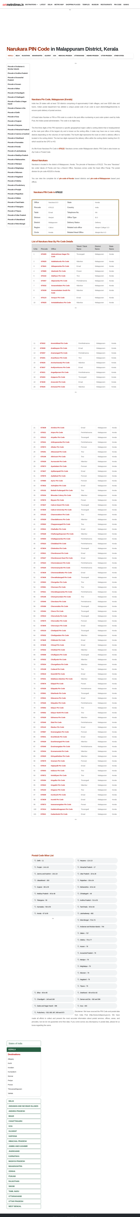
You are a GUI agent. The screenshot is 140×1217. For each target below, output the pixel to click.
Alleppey (103, 82)
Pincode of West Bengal (16, 224)
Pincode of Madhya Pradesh (18, 155)
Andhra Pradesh (92, 55)
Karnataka (106, 179)
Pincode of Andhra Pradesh (18, 73)
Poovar (102, 107)
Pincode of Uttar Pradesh (17, 215)
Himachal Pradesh (65, 55)
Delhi (50, 4)
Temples (86, 4)
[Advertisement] (70, 27)
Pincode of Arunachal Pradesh (15, 79)
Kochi (102, 86)
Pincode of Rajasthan (15, 194)
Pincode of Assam (14, 84)
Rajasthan (26, 55)
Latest (43, 4)
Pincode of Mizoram (15, 172)
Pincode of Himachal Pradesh (18, 129)
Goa (54, 55)
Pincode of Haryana (15, 125)
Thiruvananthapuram (107, 112)
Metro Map (59, 4)
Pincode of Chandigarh (16, 93)
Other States (119, 55)
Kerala (10, 55)
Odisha (104, 194)
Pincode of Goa (13, 117)
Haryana (105, 159)
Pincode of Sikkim (14, 198)
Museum (95, 4)
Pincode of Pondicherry (16, 185)
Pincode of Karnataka (15, 142)
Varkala (102, 116)
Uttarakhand (79, 55)
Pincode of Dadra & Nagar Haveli (17, 103)
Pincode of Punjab (14, 189)
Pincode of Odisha (14, 181)
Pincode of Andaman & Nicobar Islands (16, 68)
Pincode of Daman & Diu (17, 108)
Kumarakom (104, 95)
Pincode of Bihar (14, 88)
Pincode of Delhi (14, 112)
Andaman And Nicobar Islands (115, 129)
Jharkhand (106, 174)
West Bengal (107, 229)
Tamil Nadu (106, 214)
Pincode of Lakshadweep (17, 151)
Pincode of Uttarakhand (16, 219)
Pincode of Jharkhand (16, 138)
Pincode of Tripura (14, 211)
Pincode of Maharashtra (16, 159)
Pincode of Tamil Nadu (16, 202)
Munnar (102, 99)
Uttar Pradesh (106, 55)
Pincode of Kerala (14, 147)
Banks (126, 4)
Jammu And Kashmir (110, 169)
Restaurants (106, 4)
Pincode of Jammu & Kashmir (18, 134)
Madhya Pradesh (109, 184)
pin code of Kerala (72, 194)
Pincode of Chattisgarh (16, 97)
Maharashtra (37, 55)
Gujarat (48, 55)
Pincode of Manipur (15, 164)
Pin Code (117, 4)
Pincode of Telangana (15, 207)
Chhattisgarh (107, 144)
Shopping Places (73, 4)
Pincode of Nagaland (15, 177)
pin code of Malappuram (41, 197)
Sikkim (104, 209)
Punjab (104, 199)
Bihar (103, 139)
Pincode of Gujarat (14, 121)
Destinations (30, 4)
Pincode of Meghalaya (16, 168)
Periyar (102, 103)
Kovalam (103, 90)
